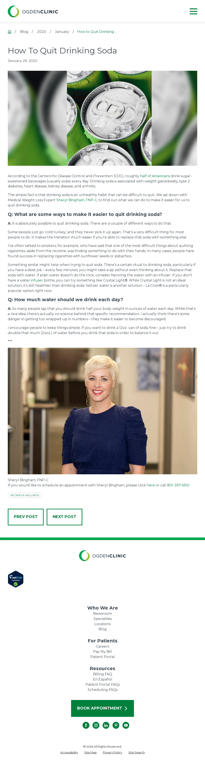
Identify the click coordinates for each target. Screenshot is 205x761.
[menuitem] (69, 752)
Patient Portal (102, 657)
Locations (102, 624)
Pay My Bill (102, 652)
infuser (37, 280)
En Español (102, 679)
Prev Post (26, 516)
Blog (103, 629)
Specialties (103, 619)
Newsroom (102, 613)
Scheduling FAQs (103, 690)
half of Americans (155, 176)
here (151, 485)
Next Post (64, 516)
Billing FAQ (102, 674)
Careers (102, 646)
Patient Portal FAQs (103, 684)
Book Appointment (102, 708)
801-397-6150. (178, 485)
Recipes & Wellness (25, 495)
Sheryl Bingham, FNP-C (76, 200)
